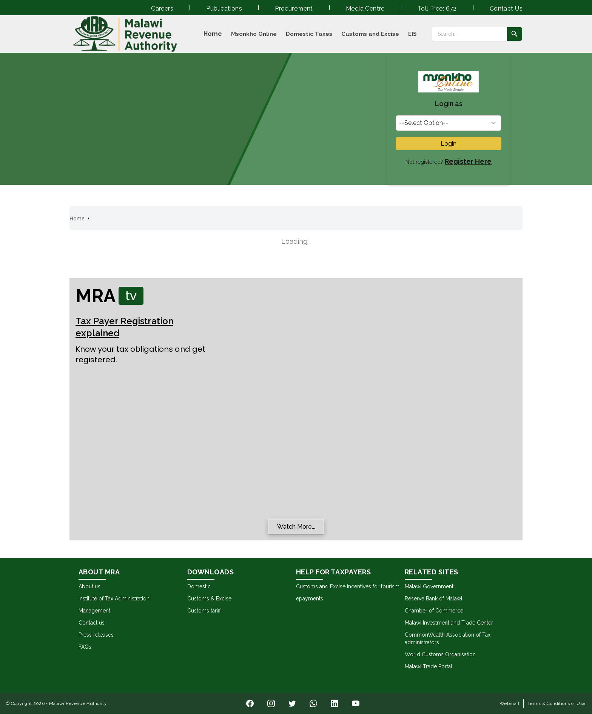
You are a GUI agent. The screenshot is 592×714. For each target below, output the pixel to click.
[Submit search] (514, 34)
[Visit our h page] (313, 703)
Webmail (509, 703)
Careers (162, 8)
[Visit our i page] (292, 703)
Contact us (92, 623)
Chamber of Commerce (434, 611)
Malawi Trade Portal (428, 666)
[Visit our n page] (250, 703)
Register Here (468, 161)
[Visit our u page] (355, 703)
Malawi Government (429, 586)
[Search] (469, 34)
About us (89, 586)
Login (448, 143)
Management (94, 611)
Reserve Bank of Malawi (433, 599)
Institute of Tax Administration (114, 599)
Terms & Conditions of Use (556, 703)
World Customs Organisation (440, 654)
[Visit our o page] (334, 703)
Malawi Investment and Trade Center (449, 623)
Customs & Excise (209, 599)
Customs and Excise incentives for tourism (347, 586)
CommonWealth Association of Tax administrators (447, 638)
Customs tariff (204, 611)
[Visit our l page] (271, 703)
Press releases (96, 635)
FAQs (85, 647)
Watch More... (296, 526)
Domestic (199, 586)
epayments (309, 599)
